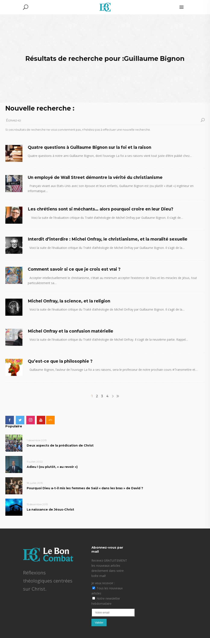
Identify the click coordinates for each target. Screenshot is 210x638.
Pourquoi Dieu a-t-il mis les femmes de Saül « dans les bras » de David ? (85, 488)
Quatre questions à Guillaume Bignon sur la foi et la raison (89, 147)
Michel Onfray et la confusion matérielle (70, 331)
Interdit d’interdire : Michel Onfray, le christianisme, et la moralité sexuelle (107, 239)
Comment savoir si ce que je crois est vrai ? (74, 269)
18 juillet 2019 (35, 483)
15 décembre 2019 (37, 504)
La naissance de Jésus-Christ (50, 509)
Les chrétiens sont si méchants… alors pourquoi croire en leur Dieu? (100, 209)
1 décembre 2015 (37, 440)
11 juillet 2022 (35, 461)
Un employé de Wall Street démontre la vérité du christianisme (95, 177)
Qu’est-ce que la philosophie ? (60, 361)
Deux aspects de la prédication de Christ (60, 445)
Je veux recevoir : (103, 583)
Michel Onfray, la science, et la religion (69, 301)
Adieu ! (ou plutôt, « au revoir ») (52, 467)
